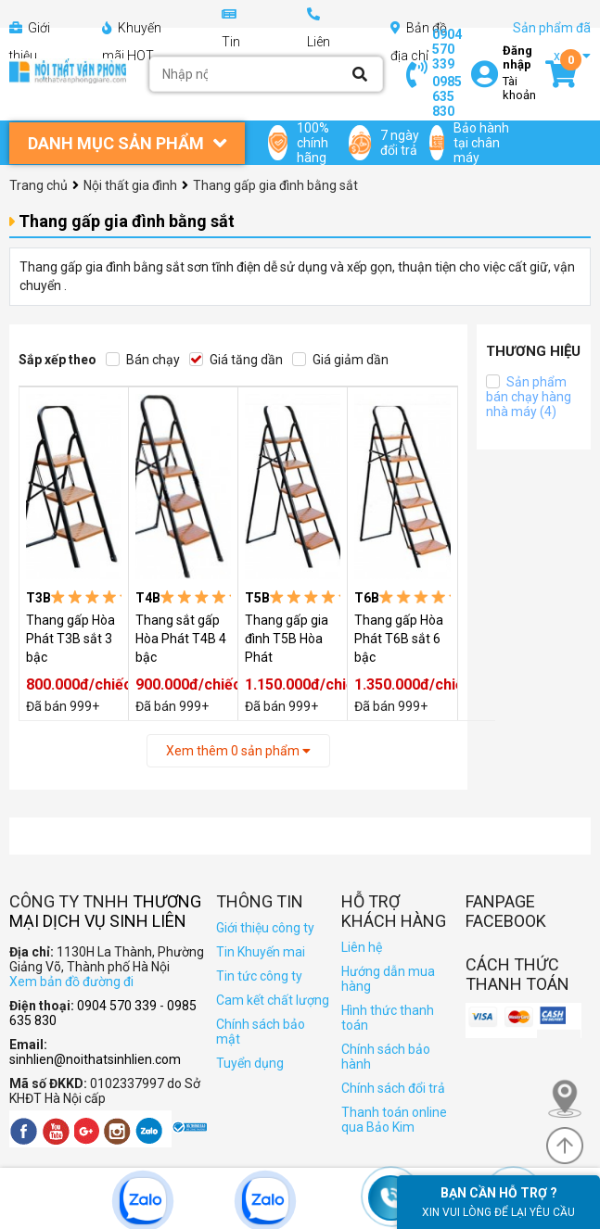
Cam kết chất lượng (272, 1000)
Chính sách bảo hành (385, 1056)
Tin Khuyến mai (260, 951)
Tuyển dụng (250, 1063)
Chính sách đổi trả (393, 1088)
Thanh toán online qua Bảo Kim (394, 1119)
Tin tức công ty (259, 976)
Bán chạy (143, 359)
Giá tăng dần (236, 359)
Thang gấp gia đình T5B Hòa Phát (286, 639)
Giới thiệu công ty (265, 927)
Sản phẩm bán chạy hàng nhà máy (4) (528, 396)
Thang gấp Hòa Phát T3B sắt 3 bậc (70, 639)
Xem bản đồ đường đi (71, 981)
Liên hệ (361, 947)
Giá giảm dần (340, 359)
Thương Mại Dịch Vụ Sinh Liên (105, 911)
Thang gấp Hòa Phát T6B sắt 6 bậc (398, 639)
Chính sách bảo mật (260, 1031)
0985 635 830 (447, 96)
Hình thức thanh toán (387, 1018)
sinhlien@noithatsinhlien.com (95, 1059)
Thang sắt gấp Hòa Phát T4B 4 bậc (180, 639)
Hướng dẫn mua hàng (388, 979)
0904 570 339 (447, 49)
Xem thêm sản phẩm (238, 750)
